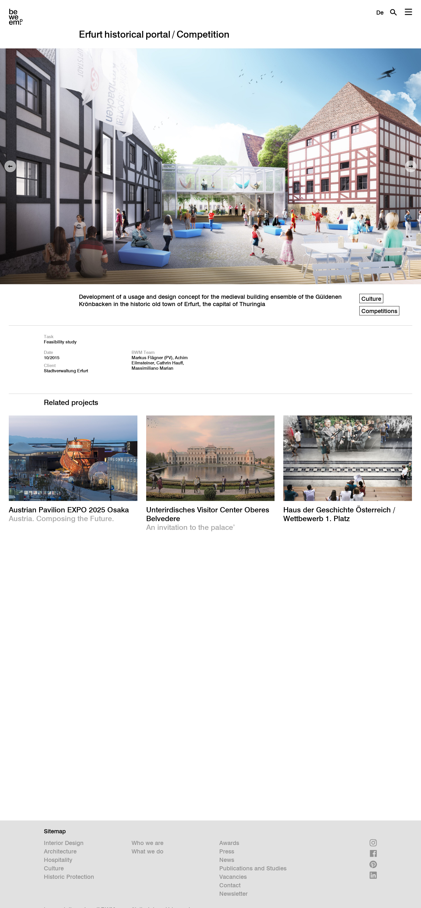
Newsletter (233, 893)
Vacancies (233, 876)
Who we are (147, 842)
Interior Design (64, 842)
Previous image (10, 166)
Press (226, 851)
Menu (408, 12)
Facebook (373, 854)
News (226, 859)
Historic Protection (69, 876)
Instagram (373, 843)
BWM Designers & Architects (16, 17)
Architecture (60, 851)
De (380, 12)
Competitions (379, 311)
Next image (411, 166)
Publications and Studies (253, 868)
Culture (371, 298)
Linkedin (373, 875)
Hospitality (58, 859)
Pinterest (373, 864)
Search (393, 12)
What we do (147, 851)
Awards (229, 842)
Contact (230, 885)
